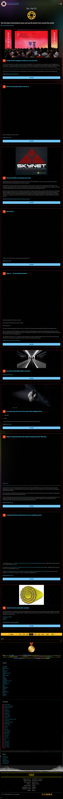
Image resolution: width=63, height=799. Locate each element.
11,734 (20, 634)
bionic (4, 689)
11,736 (27, 634)
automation (5, 684)
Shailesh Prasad (7, 711)
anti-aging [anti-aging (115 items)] (11, 655)
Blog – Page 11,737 (31, 8)
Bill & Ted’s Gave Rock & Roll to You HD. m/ (17, 87)
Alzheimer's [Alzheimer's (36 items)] (7, 655)
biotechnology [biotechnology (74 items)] (34, 655)
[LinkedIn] (47, 794)
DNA (3, 669)
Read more (32, 78)
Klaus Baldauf (7, 723)
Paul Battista (6, 713)
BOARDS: (33, 784)
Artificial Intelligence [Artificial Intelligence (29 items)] (16, 655)
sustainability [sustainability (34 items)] (33, 658)
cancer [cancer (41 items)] (46, 655)
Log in (3, 26)
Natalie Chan (6, 733)
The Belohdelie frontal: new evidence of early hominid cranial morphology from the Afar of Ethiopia (28, 571)
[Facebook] (42, 794)
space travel (11, 374)
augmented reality (15, 199)
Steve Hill (6, 736)
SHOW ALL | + (4, 748)
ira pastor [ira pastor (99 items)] (35, 657)
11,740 (42, 634)
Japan (4, 619)
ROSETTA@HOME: (24, 789)
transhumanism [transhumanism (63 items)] (43, 658)
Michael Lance (7, 741)
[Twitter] (45, 794)
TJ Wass (7, 137)
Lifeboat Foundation (7, 794)
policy (25, 199)
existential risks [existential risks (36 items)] (56, 655)
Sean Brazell (6, 735)
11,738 (35, 634)
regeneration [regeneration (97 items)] (21, 658)
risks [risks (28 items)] (26, 658)
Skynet (4, 674)
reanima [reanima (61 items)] (59, 657)
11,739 (39, 634)
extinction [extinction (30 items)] (60, 655)
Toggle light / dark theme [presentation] (61, 4)
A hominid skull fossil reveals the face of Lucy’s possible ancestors (24, 515)
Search (60, 641)
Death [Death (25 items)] (53, 655)
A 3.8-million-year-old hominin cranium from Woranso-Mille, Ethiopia (26, 563)
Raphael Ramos (7, 732)
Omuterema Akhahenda (9, 74)
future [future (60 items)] (4, 657)
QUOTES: (33, 790)
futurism (10, 137)
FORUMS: (29, 790)
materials (12, 622)
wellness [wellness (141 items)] (48, 658)
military (23, 199)
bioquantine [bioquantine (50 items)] (21, 655)
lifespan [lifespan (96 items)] (45, 657)
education (13, 340)
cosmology (11, 502)
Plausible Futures (6, 761)
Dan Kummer (6, 720)
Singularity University (7, 673)
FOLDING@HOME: (24, 787)
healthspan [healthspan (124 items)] (15, 657)
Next (52, 634)
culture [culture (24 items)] (52, 655)
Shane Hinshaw (7, 730)
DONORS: (28, 784)
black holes (9, 487)
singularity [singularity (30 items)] (28, 658)
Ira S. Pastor (6, 745)
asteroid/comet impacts (7, 680)
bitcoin (4, 693)
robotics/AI (14, 74)
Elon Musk (5, 671)
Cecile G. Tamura (7, 724)
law (15, 340)
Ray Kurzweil (5, 670)
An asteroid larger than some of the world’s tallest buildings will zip (24, 411)
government (20, 199)
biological (4, 688)
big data (4, 686)
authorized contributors (10, 26)
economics (10, 340)
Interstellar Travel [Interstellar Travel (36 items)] (30, 657)
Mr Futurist (5, 759)
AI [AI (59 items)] (5, 655)
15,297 (47, 634)
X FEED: (25, 782)
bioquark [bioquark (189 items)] (25, 655)
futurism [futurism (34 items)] (7, 657)
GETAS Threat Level (31, 775)
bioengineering (5, 687)
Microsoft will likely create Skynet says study (18, 178)
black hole (21, 498)
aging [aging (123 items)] (3, 655)
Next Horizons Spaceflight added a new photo (18, 371)
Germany (5, 618)
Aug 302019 (4, 61)
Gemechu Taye (7, 714)
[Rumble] (51, 794)
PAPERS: (33, 789)
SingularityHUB (5, 763)
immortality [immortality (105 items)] (25, 657)
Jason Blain (6, 742)
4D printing (5, 667)
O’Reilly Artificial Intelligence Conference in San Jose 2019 (21, 61)
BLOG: (33, 782)
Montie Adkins (7, 743)
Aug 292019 (4, 87)
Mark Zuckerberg (6, 675)
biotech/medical (6, 692)
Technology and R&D (7, 616)
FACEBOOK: (24, 779)
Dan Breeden (6, 710)
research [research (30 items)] (25, 658)
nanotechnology (16, 622)
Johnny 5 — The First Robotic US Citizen (16, 273)
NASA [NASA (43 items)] (52, 657)
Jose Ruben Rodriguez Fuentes (10, 719)
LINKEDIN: (25, 780)
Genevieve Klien (8, 575)
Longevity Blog (5, 757)
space (17, 74)
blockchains (5, 694)
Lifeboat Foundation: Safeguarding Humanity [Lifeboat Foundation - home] (29, 4)
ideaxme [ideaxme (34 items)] (21, 657)
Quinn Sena (7, 502)
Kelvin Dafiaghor (7, 716)
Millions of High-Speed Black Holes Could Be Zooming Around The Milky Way (26, 437)
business (4, 695)
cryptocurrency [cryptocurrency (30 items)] (49, 655)
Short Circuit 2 (10, 212)
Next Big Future (5, 760)
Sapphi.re (18, 794)
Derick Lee (6, 727)
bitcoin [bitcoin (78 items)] (38, 655)
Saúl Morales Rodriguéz (9, 199)
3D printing (5, 666)
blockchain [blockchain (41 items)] (41, 655)
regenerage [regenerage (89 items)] (16, 658)
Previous (11, 634)
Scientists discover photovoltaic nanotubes (17, 608)
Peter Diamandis (6, 668)
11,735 (23, 634)
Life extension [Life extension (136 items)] (40, 657)
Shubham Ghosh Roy (8, 707)
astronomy (5, 682)
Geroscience (5, 756)
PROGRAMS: (33, 787)
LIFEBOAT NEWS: (34, 779)
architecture (5, 679)
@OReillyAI (17, 65)
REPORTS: (33, 785)
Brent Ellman (6, 738)
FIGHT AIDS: (25, 785)
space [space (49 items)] (31, 658)
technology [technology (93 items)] (38, 658)
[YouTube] (49, 794)
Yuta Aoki (6, 726)
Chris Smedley (7, 746)
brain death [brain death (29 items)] (44, 655)
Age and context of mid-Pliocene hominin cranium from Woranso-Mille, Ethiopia (27, 567)
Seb (5, 739)
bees (3, 685)
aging (4, 676)
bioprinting (5, 690)
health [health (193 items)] (11, 657)
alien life (4, 677)
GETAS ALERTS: (34, 780)
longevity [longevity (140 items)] (49, 657)
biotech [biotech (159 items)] (29, 655)
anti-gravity (5, 678)
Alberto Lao (7, 374)
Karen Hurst (6, 717)
